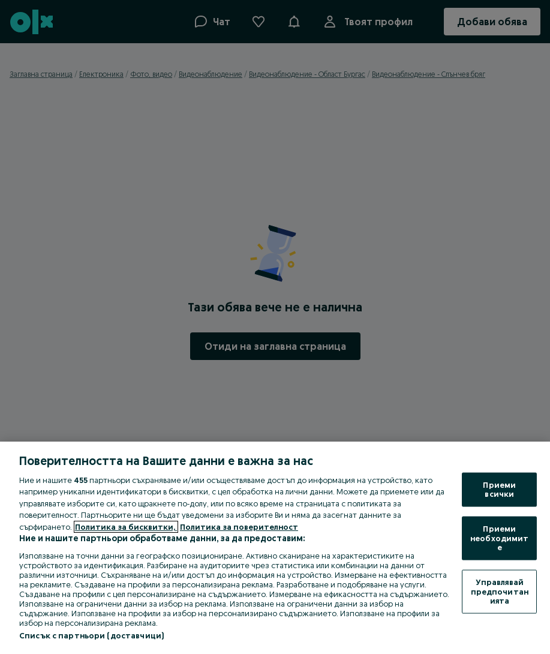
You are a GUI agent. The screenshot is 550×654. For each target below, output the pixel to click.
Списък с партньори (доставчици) (91, 635)
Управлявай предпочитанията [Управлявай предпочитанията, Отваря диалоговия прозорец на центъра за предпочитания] (499, 591)
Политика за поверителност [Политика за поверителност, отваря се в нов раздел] (239, 527)
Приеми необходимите (499, 538)
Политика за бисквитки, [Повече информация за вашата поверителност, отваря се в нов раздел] (126, 527)
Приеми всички (499, 489)
